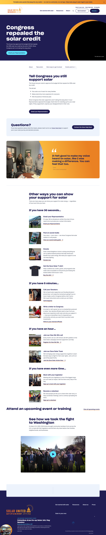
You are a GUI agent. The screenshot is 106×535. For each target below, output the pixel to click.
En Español (97, 7)
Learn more (19, 531)
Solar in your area (80, 7)
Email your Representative (39, 111)
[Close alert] (104, 2)
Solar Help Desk (89, 7)
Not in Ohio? (91, 533)
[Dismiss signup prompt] (94, 516)
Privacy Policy (90, 531)
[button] (73, 11)
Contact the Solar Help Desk (83, 127)
